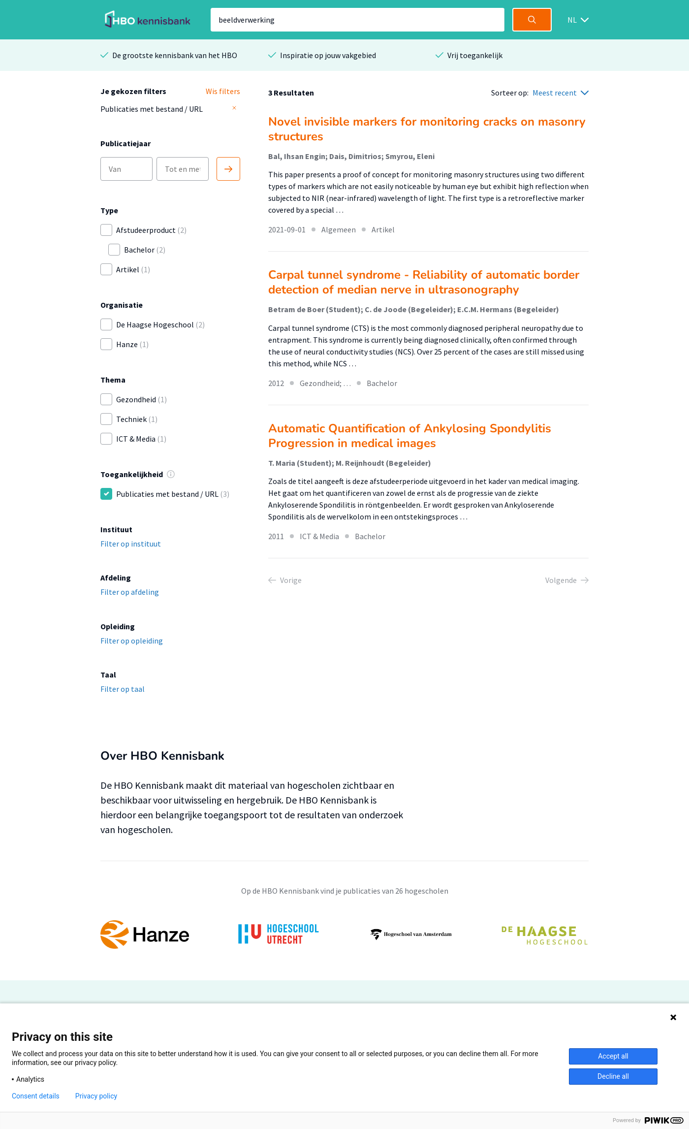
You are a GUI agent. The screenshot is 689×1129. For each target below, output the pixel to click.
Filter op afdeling (129, 591)
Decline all (613, 1076)
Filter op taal (122, 688)
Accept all (613, 1056)
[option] (344, 934)
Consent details (36, 1096)
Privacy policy (96, 1096)
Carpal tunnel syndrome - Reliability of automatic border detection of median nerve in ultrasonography (423, 282)
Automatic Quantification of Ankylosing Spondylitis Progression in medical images (409, 435)
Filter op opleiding (131, 640)
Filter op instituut (130, 543)
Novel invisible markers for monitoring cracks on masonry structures (427, 129)
